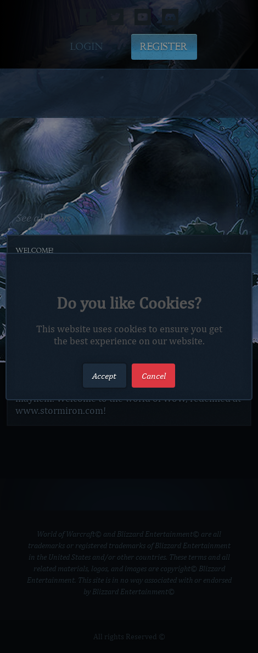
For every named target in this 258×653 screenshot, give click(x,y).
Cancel (154, 375)
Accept (104, 375)
